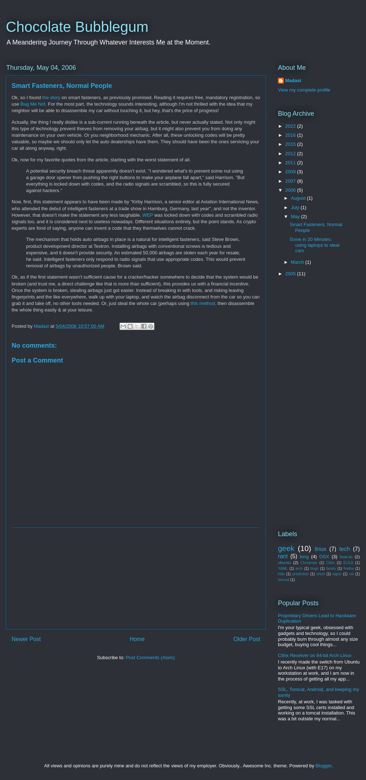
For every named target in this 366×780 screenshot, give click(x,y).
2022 (291, 126)
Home (137, 639)
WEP (147, 215)
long (304, 556)
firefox (349, 569)
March (298, 262)
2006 (291, 190)
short (320, 574)
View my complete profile (304, 90)
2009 (291, 171)
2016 (291, 135)
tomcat (283, 580)
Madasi (293, 80)
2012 (291, 153)
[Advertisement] (136, 578)
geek (286, 548)
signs (337, 574)
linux (321, 549)
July (296, 207)
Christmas (308, 563)
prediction (300, 574)
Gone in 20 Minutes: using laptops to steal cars (314, 245)
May (296, 216)
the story (51, 97)
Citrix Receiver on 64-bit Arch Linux (315, 655)
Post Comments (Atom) (150, 657)
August (299, 198)
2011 (291, 162)
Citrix (330, 563)
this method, (203, 303)
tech (344, 549)
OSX (324, 556)
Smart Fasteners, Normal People (62, 85)
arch (299, 569)
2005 (291, 273)
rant (283, 556)
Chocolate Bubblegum (77, 27)
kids (281, 574)
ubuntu (284, 562)
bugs (315, 569)
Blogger (324, 765)
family (331, 569)
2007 (291, 181)
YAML (283, 569)
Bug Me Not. (34, 104)
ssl (351, 574)
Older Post (246, 639)
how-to (346, 556)
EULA (348, 563)
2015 (291, 144)
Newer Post (26, 639)
